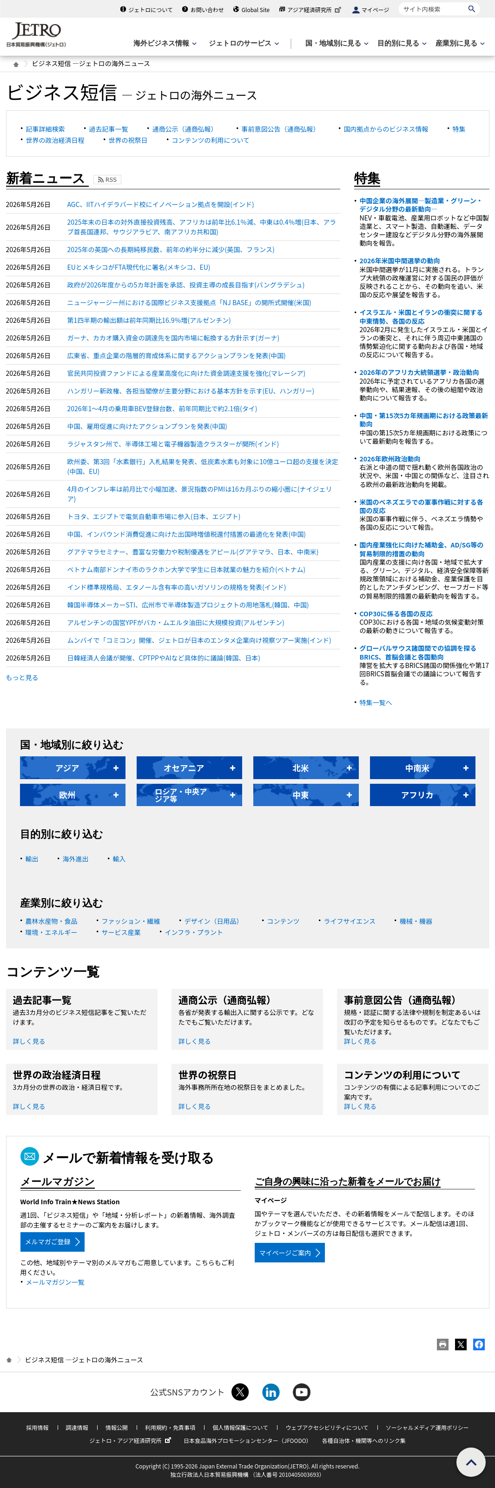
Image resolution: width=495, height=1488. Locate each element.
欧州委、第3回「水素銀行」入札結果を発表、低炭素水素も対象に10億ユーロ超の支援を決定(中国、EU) (202, 466)
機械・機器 (416, 921)
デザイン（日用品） (214, 921)
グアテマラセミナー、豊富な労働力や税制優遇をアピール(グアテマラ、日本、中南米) (193, 551)
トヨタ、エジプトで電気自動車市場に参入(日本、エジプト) (154, 516)
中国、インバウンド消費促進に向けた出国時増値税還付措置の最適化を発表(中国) (186, 534)
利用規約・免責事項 (170, 1427)
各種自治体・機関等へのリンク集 (364, 1440)
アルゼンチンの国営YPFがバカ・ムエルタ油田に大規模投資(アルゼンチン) (175, 622)
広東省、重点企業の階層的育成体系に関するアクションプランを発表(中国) (176, 355)
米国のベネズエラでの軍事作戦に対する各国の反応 (421, 506)
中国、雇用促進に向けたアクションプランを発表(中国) (147, 426)
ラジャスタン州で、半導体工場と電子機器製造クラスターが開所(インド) (173, 443)
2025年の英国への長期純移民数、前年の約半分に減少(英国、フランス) (171, 249)
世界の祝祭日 (128, 140)
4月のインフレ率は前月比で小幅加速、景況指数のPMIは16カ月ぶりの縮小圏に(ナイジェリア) (199, 493)
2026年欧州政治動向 (390, 458)
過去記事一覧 (108, 128)
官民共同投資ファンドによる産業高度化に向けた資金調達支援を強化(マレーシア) (186, 373)
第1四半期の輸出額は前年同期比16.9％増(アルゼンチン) (149, 320)
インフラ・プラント (194, 932)
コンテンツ (283, 921)
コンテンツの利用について (211, 140)
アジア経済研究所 (315, 9)
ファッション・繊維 (131, 921)
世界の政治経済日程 (55, 140)
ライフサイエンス (350, 921)
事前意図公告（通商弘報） (281, 128)
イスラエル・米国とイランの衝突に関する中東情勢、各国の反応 (421, 316)
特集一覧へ (376, 702)
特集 (459, 128)
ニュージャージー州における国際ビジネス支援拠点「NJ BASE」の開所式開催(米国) (189, 302)
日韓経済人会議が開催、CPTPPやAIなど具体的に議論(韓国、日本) (164, 657)
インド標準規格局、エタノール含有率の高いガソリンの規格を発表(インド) (176, 587)
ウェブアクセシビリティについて (326, 1427)
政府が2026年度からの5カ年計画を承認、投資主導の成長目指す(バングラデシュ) (186, 284)
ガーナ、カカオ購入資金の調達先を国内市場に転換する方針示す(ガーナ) (173, 337)
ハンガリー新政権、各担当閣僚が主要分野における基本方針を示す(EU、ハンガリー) (191, 390)
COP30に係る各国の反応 (396, 613)
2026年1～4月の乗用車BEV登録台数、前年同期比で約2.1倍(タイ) (162, 408)
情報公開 (117, 1427)
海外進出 (76, 858)
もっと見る (22, 677)
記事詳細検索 (45, 128)
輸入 (119, 858)
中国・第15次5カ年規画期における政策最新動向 (424, 419)
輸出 (32, 858)
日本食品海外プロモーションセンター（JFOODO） (248, 1440)
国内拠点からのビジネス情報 (386, 128)
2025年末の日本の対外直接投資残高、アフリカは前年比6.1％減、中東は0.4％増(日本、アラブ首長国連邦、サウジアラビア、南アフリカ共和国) (202, 226)
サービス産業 (121, 932)
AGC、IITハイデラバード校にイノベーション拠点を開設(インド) (160, 204)
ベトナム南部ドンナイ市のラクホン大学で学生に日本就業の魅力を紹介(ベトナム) (186, 569)
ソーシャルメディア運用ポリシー (427, 1427)
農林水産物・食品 (52, 921)
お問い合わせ (207, 9)
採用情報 (37, 1427)
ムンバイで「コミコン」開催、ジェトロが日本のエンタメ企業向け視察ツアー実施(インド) (199, 640)
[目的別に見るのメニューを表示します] (401, 43)
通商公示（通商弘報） (185, 128)
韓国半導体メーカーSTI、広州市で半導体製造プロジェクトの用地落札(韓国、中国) (188, 604)
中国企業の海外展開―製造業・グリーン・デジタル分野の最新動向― (421, 205)
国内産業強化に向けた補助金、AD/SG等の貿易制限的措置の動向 (422, 549)
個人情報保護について (240, 1427)
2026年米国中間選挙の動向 (400, 260)
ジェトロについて (150, 9)
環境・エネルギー (52, 932)
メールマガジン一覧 (55, 1282)
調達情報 (77, 1427)
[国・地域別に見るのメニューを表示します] (336, 43)
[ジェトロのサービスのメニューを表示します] (243, 43)
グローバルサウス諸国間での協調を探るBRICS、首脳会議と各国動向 (418, 652)
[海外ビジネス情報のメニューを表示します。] (164, 43)
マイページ (375, 9)
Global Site (256, 9)
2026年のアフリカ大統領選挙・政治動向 (419, 372)
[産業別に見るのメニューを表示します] (459, 43)
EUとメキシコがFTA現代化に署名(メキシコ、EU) (139, 267)
